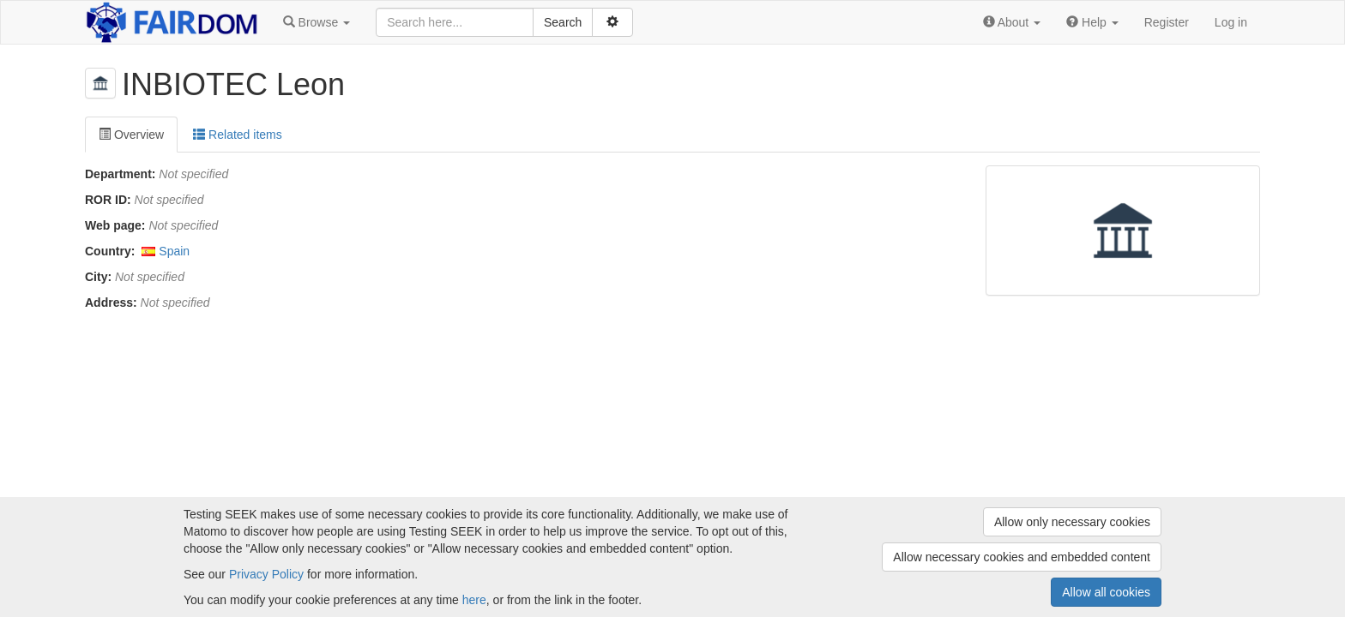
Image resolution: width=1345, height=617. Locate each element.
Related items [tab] (237, 134)
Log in (1231, 22)
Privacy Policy (266, 574)
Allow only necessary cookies (1072, 522)
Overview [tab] (131, 134)
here (474, 600)
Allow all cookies (1106, 592)
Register (1166, 22)
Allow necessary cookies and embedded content (1021, 557)
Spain (174, 251)
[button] (316, 22)
